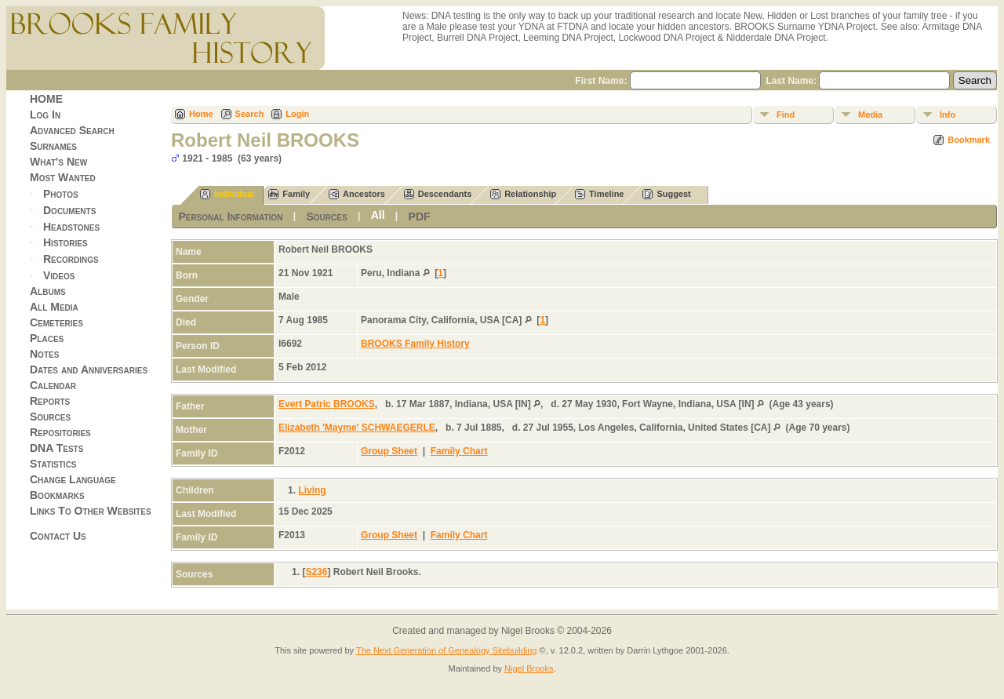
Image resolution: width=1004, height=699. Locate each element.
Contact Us (58, 536)
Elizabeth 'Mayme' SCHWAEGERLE (356, 427)
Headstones (71, 226)
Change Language (73, 479)
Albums (48, 291)
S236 (316, 571)
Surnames (53, 146)
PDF (420, 216)
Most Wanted (63, 177)
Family (289, 194)
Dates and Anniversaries (88, 369)
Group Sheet (389, 451)
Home (201, 113)
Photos (60, 193)
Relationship (523, 194)
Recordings (71, 259)
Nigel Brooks (528, 668)
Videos (59, 275)
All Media (54, 306)
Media (870, 114)
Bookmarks (57, 495)
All (378, 215)
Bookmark (969, 139)
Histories (65, 242)
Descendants (437, 194)
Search (249, 113)
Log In (45, 114)
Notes (44, 354)
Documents (69, 210)
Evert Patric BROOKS (326, 404)
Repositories (60, 432)
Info (947, 114)
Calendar (53, 385)
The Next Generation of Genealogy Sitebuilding (446, 650)
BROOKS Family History (415, 343)
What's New (58, 161)
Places (47, 338)
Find (786, 114)
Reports (50, 401)
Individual (227, 194)
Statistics (53, 463)
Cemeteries (56, 322)
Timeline (599, 194)
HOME (46, 99)
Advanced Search (72, 130)
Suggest (666, 194)
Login (297, 113)
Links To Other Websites (90, 510)
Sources (50, 416)
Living (312, 490)
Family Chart (459, 451)
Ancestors (357, 194)
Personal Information (230, 216)
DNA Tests (56, 448)
